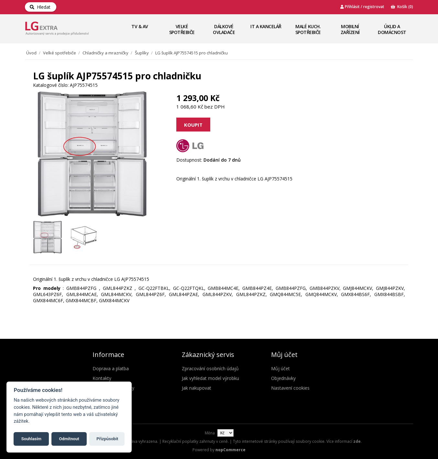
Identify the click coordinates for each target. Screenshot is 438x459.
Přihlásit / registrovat (362, 6)
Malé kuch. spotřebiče (308, 29)
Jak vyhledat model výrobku (210, 378)
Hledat (40, 7)
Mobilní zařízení (350, 29)
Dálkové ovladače (224, 29)
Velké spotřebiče (182, 29)
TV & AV (139, 26)
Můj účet (280, 368)
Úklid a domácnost (392, 29)
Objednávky (283, 378)
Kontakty (102, 378)
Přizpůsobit (107, 438)
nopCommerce (230, 450)
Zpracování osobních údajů (210, 368)
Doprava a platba (111, 368)
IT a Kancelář (265, 26)
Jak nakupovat (196, 388)
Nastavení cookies (290, 388)
